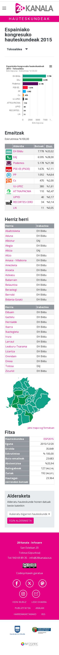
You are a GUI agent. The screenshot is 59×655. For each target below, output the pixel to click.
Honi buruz (19, 601)
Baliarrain (11, 280)
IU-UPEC (18, 186)
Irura (8, 336)
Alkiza (8, 250)
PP (14, 174)
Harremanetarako (25, 614)
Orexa (8, 361)
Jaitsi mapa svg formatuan (41, 427)
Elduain (9, 312)
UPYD (16, 197)
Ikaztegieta (12, 332)
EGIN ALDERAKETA (20, 520)
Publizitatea (23, 607)
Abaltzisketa (12, 231)
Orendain (10, 356)
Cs (14, 180)
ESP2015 (49, 439)
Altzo (8, 255)
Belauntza (11, 285)
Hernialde (11, 322)
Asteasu (10, 275)
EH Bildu (18, 151)
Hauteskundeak (29, 19)
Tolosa (9, 366)
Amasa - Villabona (15, 260)
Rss (43, 614)
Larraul (9, 341)
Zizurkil (9, 371)
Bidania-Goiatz (14, 299)
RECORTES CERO (23, 202)
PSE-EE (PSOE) (21, 169)
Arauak (40, 607)
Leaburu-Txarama (16, 346)
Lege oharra (39, 601)
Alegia (9, 245)
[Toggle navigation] (4, 8)
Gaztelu (9, 317)
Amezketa (11, 265)
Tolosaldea (17, 49)
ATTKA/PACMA (22, 191)
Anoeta (9, 270)
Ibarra (9, 327)
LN (15, 208)
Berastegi (11, 289)
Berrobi (9, 294)
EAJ (15, 157)
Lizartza (10, 351)
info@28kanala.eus (40, 558)
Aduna (9, 236)
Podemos (18, 163)
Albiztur (10, 240)
